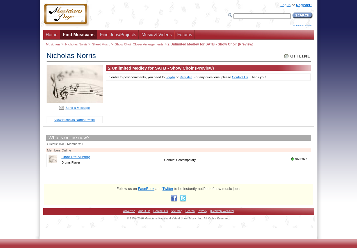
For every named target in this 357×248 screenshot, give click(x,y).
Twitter (168, 189)
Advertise (129, 211)
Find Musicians (79, 34)
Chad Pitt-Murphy (75, 157)
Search (190, 211)
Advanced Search (303, 25)
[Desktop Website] (222, 211)
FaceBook (146, 189)
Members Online (59, 150)
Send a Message (77, 107)
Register (186, 77)
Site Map (176, 211)
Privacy (202, 211)
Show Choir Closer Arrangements (139, 44)
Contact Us (240, 77)
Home (52, 34)
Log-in (285, 5)
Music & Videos (157, 34)
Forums (184, 34)
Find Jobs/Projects (118, 34)
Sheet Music (101, 44)
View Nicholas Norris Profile (74, 119)
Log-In (170, 77)
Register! (304, 5)
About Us (144, 211)
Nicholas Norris (76, 44)
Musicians (53, 44)
